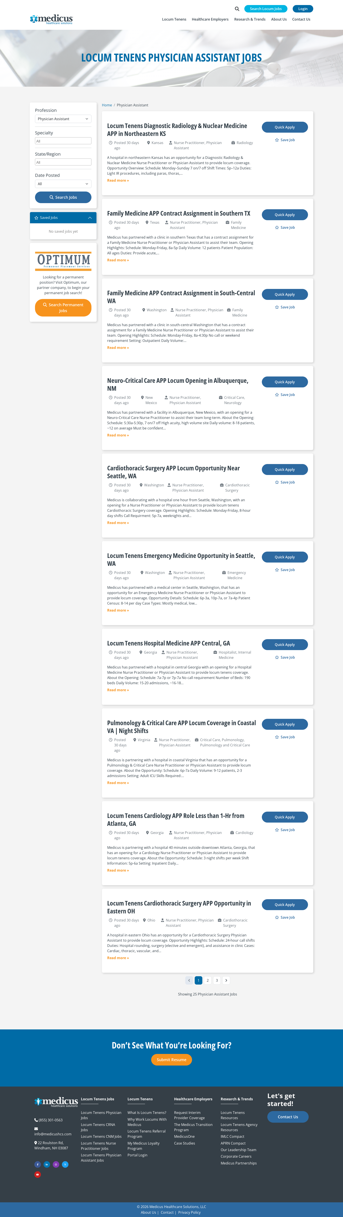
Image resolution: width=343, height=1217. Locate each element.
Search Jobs (63, 197)
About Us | (150, 1212)
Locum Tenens (140, 1099)
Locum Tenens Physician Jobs (101, 1115)
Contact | (169, 1212)
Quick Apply (285, 127)
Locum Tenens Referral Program (147, 1134)
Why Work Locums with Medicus (147, 1122)
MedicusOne (184, 1136)
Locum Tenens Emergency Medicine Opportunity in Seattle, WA (181, 559)
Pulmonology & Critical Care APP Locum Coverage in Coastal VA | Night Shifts (181, 726)
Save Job (285, 139)
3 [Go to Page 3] (217, 980)
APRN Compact (233, 1143)
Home (107, 105)
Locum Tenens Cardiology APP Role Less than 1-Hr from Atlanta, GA (175, 819)
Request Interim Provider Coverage (189, 1115)
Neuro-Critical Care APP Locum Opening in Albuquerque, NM (177, 384)
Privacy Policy (189, 1212)
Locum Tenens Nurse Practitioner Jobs (98, 1146)
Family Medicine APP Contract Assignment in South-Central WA (181, 296)
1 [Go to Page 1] (199, 980)
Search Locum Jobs (266, 9)
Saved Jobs (46, 217)
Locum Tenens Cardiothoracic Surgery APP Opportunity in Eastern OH (179, 907)
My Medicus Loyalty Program (143, 1146)
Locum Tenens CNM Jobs (101, 1136)
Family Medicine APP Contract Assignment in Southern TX (178, 213)
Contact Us (288, 1116)
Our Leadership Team (238, 1149)
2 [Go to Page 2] (208, 980)
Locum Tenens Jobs (97, 1099)
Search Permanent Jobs (63, 307)
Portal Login (137, 1155)
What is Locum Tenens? (147, 1112)
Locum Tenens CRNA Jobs (98, 1127)
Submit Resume (171, 1059)
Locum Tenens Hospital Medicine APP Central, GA (168, 642)
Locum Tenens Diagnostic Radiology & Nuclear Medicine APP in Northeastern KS (177, 129)
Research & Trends (237, 1099)
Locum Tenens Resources (233, 1115)
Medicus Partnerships (239, 1163)
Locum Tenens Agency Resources (239, 1127)
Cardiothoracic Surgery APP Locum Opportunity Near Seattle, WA (173, 471)
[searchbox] (63, 141)
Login (303, 9)
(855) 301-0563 (51, 1120)
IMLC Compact (232, 1136)
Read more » (118, 180)
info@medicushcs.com (53, 1134)
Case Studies (184, 1143)
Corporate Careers (236, 1156)
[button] (174, 19)
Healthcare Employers (193, 1099)
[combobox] (63, 140)
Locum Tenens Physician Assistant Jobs (101, 1158)
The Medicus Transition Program (193, 1127)
